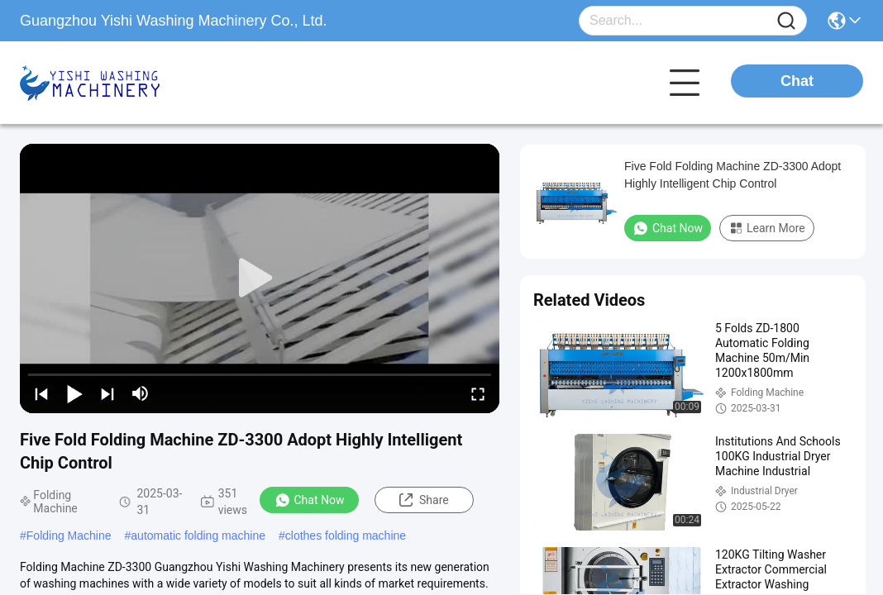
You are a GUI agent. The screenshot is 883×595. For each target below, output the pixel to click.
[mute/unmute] (140, 393)
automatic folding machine (198, 535)
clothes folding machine (345, 535)
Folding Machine (69, 535)
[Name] (786, 21)
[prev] (41, 393)
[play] (259, 278)
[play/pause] (74, 393)
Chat (797, 81)
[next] (107, 393)
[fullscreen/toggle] (477, 393)
